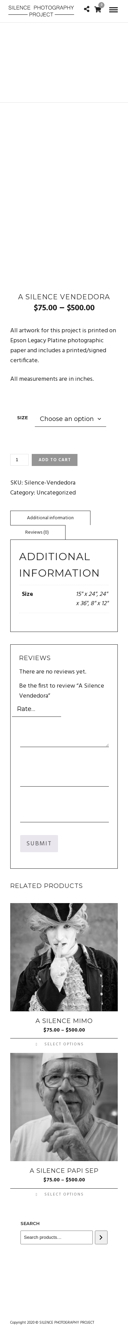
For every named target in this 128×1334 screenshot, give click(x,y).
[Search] (101, 1237)
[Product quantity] (19, 460)
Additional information (50, 518)
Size (22, 417)
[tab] (50, 518)
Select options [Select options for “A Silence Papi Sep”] (64, 1194)
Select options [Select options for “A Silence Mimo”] (64, 1044)
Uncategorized (56, 493)
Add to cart (55, 460)
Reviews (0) (37, 532)
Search (30, 1223)
